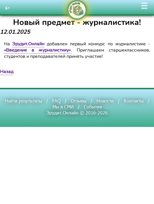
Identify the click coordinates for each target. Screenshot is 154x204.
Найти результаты (23, 101)
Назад (6, 72)
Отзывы (78, 101)
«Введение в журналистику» (37, 50)
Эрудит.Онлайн (28, 44)
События (93, 107)
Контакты (133, 101)
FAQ (56, 101)
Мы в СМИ (63, 107)
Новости (105, 101)
